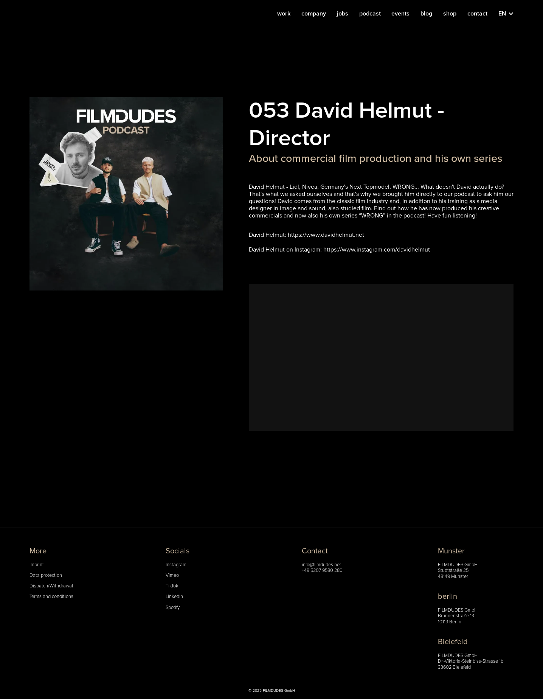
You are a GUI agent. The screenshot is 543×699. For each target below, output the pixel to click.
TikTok (172, 586)
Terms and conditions (51, 597)
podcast (370, 13)
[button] (509, 13)
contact (477, 13)
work (283, 13)
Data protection (45, 575)
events (400, 13)
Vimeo (172, 575)
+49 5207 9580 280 (322, 570)
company (313, 13)
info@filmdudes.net (321, 565)
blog (426, 13)
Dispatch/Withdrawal (51, 586)
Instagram (176, 565)
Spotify (173, 607)
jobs (342, 13)
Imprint (36, 565)
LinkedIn (174, 597)
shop (449, 13)
